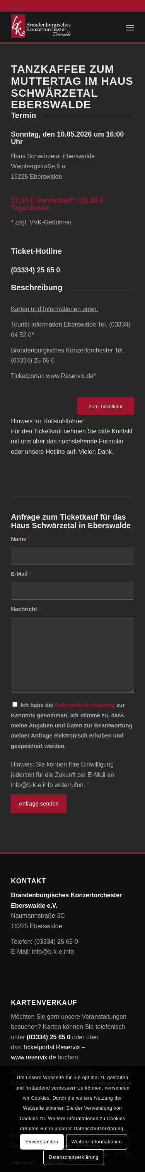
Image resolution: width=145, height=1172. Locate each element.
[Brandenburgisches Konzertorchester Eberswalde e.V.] (60, 26)
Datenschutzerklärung (85, 705)
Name (20, 539)
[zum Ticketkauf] (105, 406)
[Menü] (130, 26)
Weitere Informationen (97, 1142)
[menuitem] (130, 26)
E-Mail (21, 574)
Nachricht (26, 609)
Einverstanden (42, 1142)
